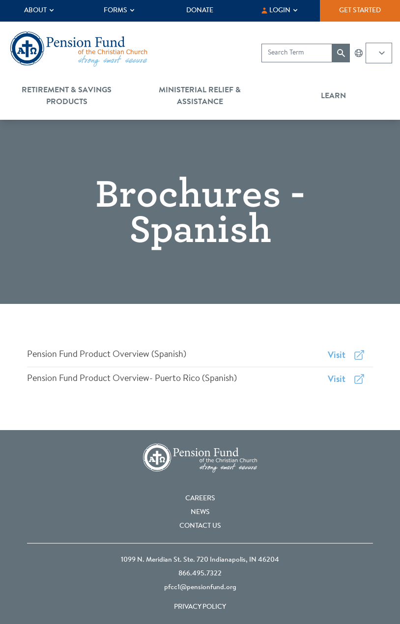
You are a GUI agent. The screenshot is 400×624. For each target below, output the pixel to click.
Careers (200, 498)
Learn (333, 96)
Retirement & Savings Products (67, 96)
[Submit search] (341, 53)
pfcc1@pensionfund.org (200, 587)
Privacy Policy (200, 607)
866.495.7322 (200, 573)
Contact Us (200, 526)
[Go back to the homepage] (78, 49)
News (200, 512)
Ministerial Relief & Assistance (200, 96)
